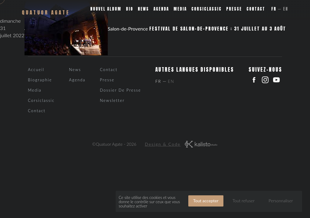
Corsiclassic (206, 9)
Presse (234, 9)
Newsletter (112, 100)
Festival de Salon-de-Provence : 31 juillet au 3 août (217, 29)
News (143, 9)
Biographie (40, 79)
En (285, 9)
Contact (255, 9)
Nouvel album (105, 9)
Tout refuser (243, 200)
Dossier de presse (120, 90)
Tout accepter (206, 200)
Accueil (36, 69)
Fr (273, 9)
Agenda (161, 9)
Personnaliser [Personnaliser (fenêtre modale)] (281, 200)
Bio (129, 9)
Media (180, 9)
